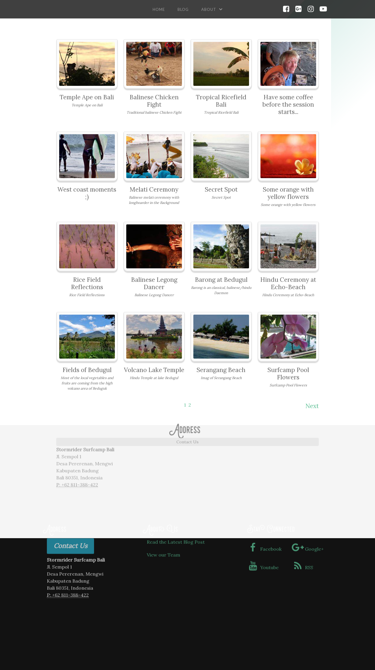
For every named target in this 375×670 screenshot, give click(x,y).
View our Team (163, 523)
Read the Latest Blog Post (176, 509)
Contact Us (187, 399)
